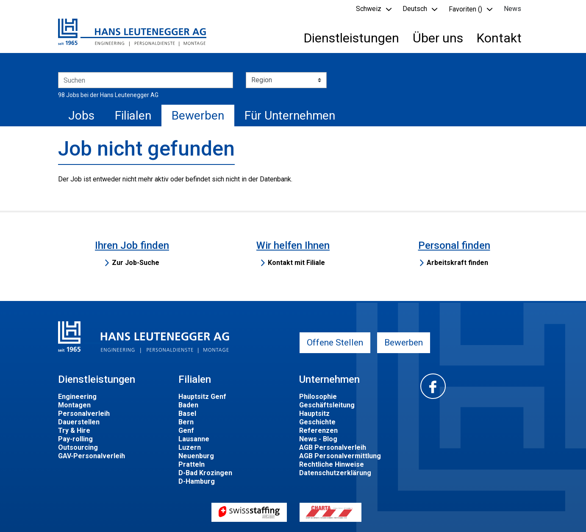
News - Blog (318, 439)
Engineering (77, 397)
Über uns (438, 38)
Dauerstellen (79, 422)
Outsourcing (78, 447)
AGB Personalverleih (332, 447)
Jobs (81, 116)
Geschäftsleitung (327, 405)
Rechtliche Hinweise (331, 464)
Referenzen (318, 430)
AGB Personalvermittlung (340, 456)
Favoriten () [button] (465, 9)
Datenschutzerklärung (335, 473)
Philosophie (318, 397)
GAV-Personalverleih (91, 456)
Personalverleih (84, 413)
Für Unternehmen (289, 116)
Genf (186, 430)
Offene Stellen (335, 342)
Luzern (189, 447)
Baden (188, 405)
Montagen (74, 405)
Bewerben (198, 116)
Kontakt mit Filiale (296, 263)
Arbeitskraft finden (457, 263)
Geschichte (317, 422)
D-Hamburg (196, 481)
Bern (186, 422)
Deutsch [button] (415, 9)
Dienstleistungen (351, 38)
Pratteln (191, 464)
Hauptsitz (314, 413)
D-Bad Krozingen (205, 473)
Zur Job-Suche (135, 263)
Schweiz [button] (368, 9)
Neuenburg (196, 456)
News (512, 9)
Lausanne (193, 439)
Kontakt (499, 38)
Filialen (133, 116)
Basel (187, 413)
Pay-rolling (75, 439)
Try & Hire (74, 430)
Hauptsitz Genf (202, 397)
